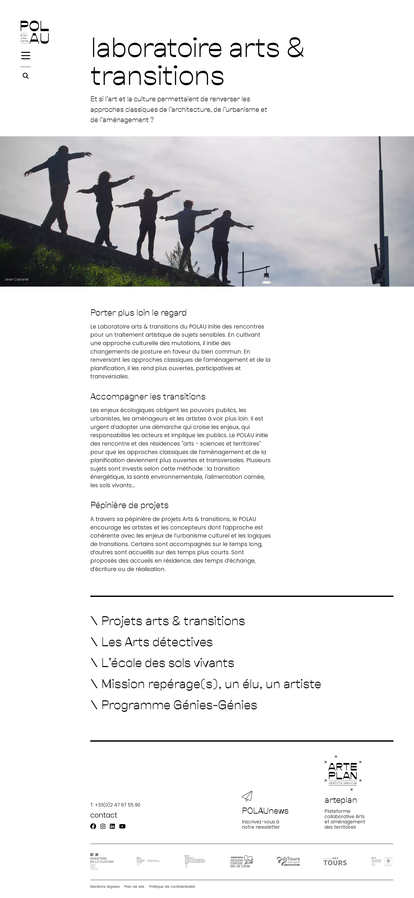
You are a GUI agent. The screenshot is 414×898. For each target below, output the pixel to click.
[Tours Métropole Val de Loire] (288, 861)
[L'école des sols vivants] (162, 662)
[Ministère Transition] (195, 861)
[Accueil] (35, 32)
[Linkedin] (112, 826)
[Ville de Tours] (335, 861)
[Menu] (26, 56)
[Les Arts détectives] (151, 641)
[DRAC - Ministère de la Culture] (102, 861)
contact (103, 815)
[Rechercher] (26, 76)
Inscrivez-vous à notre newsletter (265, 810)
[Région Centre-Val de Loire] (241, 861)
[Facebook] (93, 826)
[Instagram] (102, 826)
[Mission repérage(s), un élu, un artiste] (205, 683)
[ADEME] (381, 861)
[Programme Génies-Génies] (173, 704)
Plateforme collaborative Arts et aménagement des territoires (344, 792)
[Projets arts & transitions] (167, 620)
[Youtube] (122, 826)
